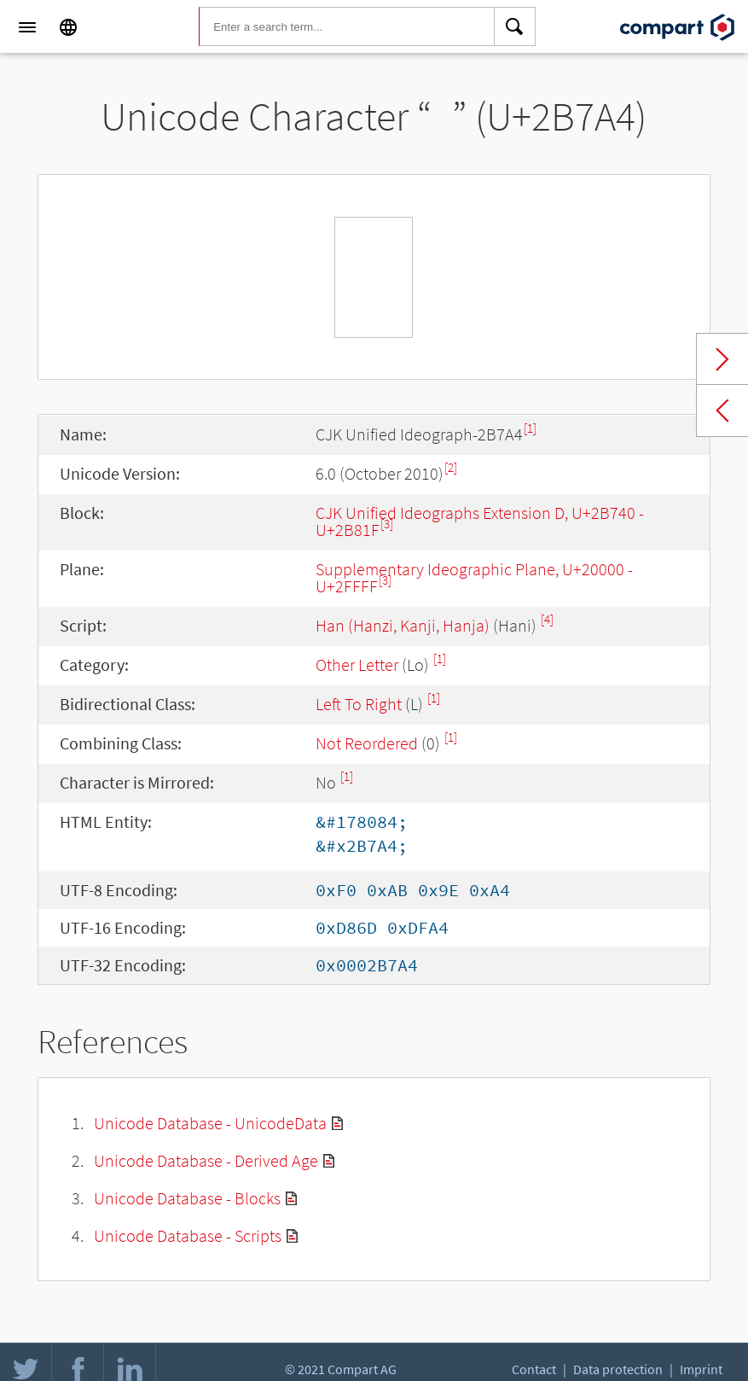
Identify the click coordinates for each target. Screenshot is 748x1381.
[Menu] (27, 27)
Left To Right (359, 703)
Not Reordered (367, 743)
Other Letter (357, 664)
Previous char (722, 410)
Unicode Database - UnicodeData (210, 1122)
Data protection (618, 1369)
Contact (534, 1369)
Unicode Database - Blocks (187, 1198)
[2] (450, 467)
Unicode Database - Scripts (187, 1235)
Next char (722, 359)
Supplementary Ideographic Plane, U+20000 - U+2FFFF (474, 577)
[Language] (68, 27)
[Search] (515, 27)
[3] (386, 524)
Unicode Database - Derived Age (206, 1160)
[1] (530, 428)
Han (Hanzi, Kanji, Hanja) (403, 625)
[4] (547, 619)
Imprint (701, 1369)
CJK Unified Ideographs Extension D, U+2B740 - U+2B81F (480, 521)
